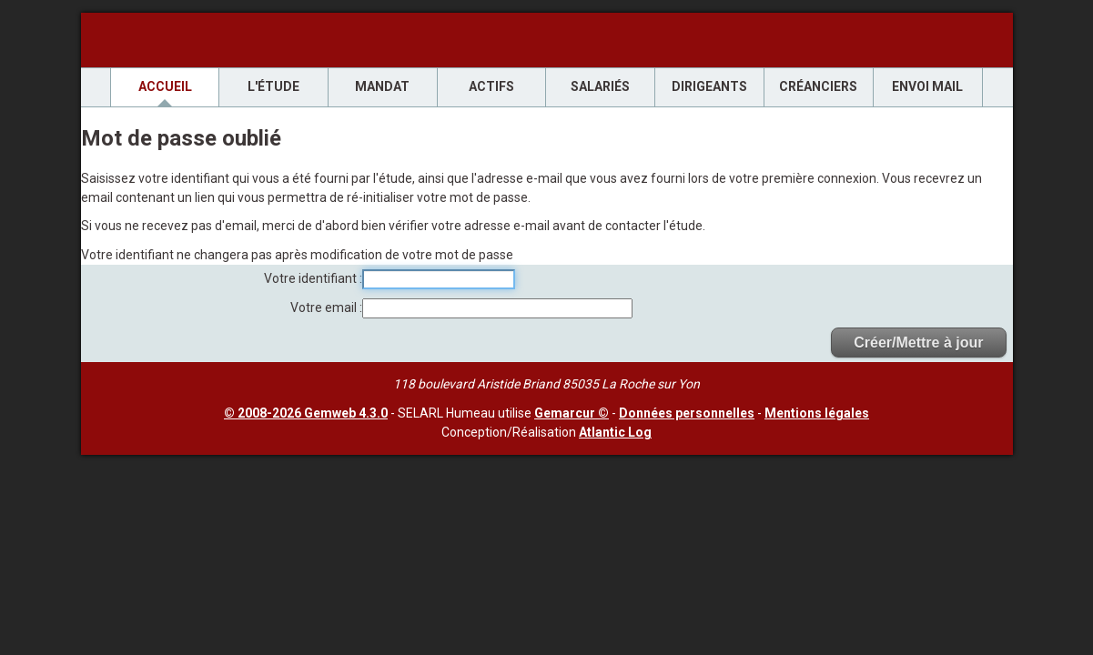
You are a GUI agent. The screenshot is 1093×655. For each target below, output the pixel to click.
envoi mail (927, 86)
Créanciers (818, 86)
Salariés (600, 86)
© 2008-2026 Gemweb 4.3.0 (306, 413)
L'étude (273, 86)
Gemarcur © (571, 413)
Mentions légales (816, 413)
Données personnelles (686, 413)
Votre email (324, 307)
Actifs (491, 86)
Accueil (165, 86)
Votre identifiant (311, 278)
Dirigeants (709, 86)
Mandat (382, 86)
